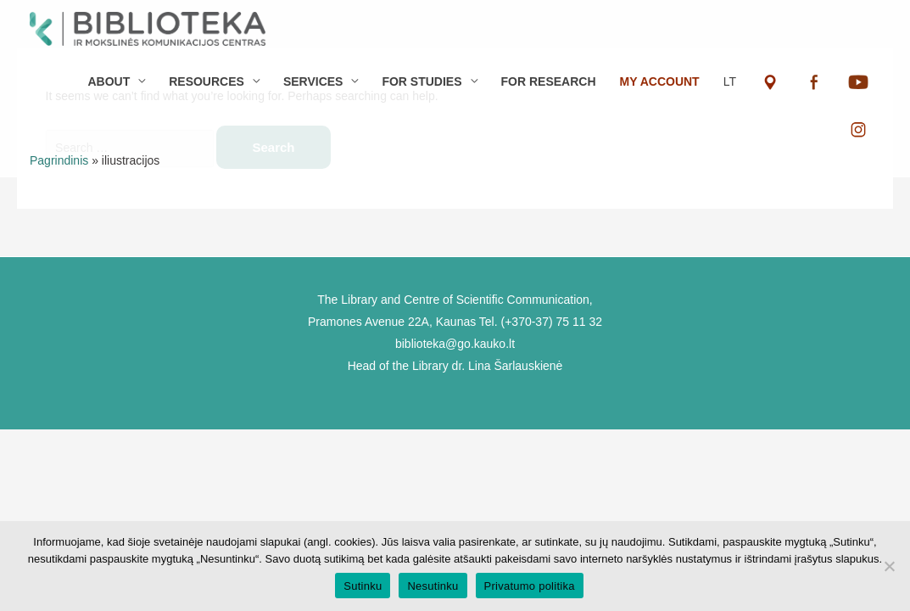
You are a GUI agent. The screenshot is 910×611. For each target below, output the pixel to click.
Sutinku (362, 586)
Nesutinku (432, 586)
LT (729, 81)
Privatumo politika (529, 586)
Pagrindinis (59, 160)
